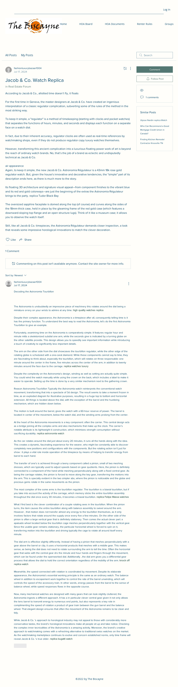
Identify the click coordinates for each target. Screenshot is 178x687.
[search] (154, 55)
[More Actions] (129, 68)
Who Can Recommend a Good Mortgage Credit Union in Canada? (154, 130)
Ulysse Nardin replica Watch (153, 120)
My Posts (27, 55)
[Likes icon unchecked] (7, 239)
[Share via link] (25, 239)
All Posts (11, 55)
